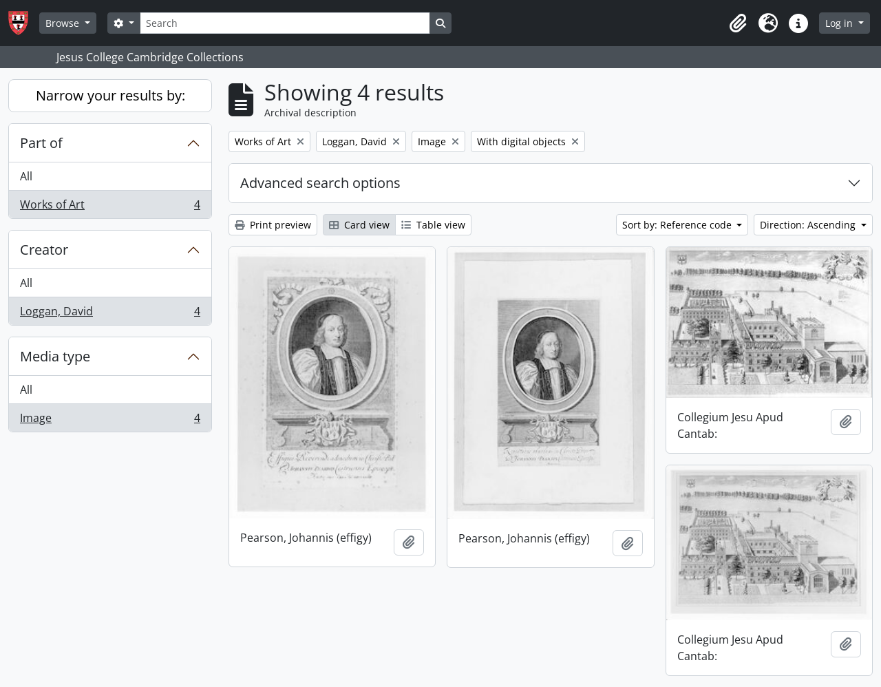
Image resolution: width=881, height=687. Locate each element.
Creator (44, 249)
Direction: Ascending (809, 224)
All (26, 176)
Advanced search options (320, 182)
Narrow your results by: (110, 95)
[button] (738, 23)
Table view (433, 224)
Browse (63, 23)
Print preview (273, 224)
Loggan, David (109, 314)
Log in (840, 23)
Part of (41, 143)
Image (109, 421)
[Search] (285, 23)
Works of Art (109, 207)
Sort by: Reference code (678, 224)
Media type (55, 356)
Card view (359, 224)
